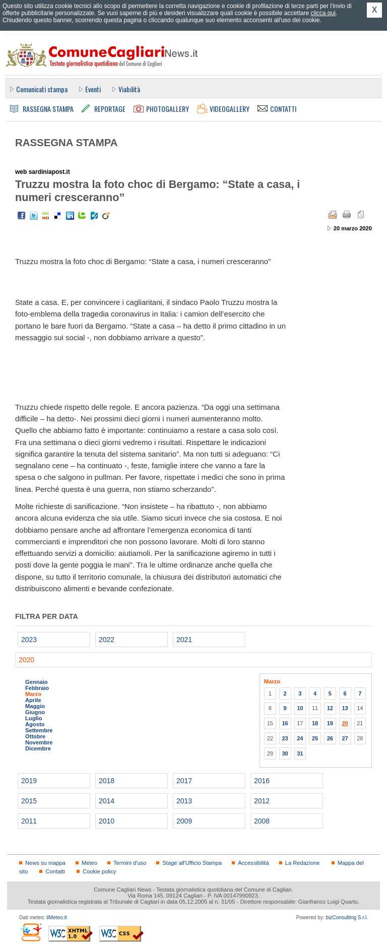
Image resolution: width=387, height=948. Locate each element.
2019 (29, 781)
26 (330, 738)
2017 (184, 781)
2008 (262, 821)
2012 (262, 801)
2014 (106, 801)
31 (300, 753)
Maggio (35, 706)
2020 (26, 660)
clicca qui (322, 13)
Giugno (35, 712)
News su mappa (45, 863)
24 (300, 738)
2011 (29, 821)
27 (345, 738)
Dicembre (38, 748)
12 (330, 708)
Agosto (34, 724)
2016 (262, 781)
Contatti (54, 871)
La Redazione (302, 863)
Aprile (33, 700)
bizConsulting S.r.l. (347, 917)
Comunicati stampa (42, 89)
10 (300, 708)
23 (285, 738)
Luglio (33, 718)
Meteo (89, 863)
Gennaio (36, 682)
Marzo (33, 694)
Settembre (39, 730)
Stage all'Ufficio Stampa (192, 863)
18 (315, 723)
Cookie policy (99, 871)
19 (330, 723)
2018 (106, 781)
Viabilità (129, 89)
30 (285, 753)
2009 (184, 821)
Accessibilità (253, 863)
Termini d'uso (129, 863)
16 (285, 723)
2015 (29, 801)
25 (315, 738)
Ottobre (35, 736)
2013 (184, 801)
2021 (184, 640)
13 (345, 708)
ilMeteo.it (56, 917)
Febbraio (37, 688)
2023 (29, 640)
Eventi (93, 89)
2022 (106, 640)
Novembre (39, 742)
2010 (106, 821)
